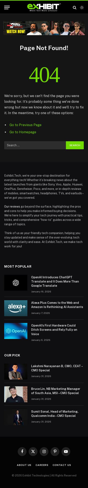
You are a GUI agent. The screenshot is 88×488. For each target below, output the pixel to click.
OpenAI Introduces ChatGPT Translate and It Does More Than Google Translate (55, 281)
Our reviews (12, 206)
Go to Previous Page (25, 125)
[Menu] (7, 7)
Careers (42, 465)
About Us (24, 465)
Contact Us (62, 465)
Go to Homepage (22, 132)
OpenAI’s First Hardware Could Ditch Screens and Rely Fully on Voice (54, 330)
